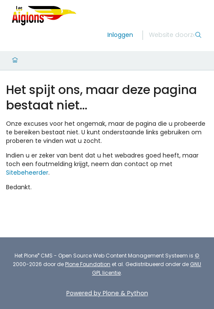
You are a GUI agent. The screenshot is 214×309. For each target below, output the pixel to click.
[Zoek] (171, 35)
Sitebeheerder (27, 172)
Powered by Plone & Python (107, 293)
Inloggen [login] (120, 35)
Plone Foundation (87, 264)
